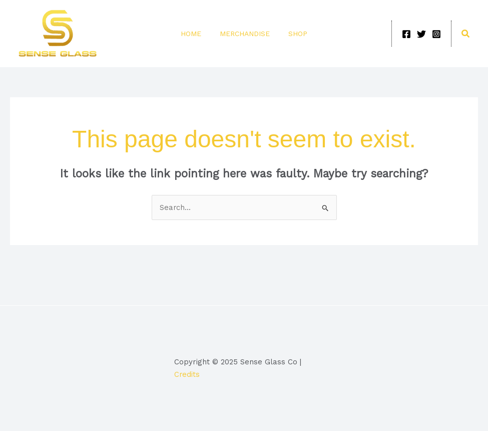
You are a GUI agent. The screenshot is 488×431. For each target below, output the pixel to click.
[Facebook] (406, 34)
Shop (294, 34)
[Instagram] (436, 34)
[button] (465, 34)
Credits (187, 374)
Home (194, 34)
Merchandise (245, 34)
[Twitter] (421, 34)
